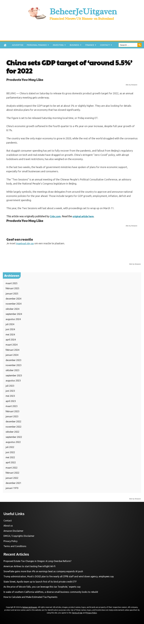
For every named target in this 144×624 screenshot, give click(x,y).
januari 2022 (12, 478)
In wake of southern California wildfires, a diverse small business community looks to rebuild (51, 592)
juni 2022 (10, 452)
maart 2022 (11, 467)
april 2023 (11, 401)
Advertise (17, 45)
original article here (83, 216)
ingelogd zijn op (25, 243)
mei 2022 (10, 457)
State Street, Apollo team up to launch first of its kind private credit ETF (40, 581)
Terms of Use (77, 613)
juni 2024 (10, 329)
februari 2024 (12, 349)
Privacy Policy (10, 541)
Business (74, 45)
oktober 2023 (12, 370)
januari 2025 (12, 293)
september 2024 (14, 314)
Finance (89, 45)
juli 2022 (10, 447)
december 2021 (13, 483)
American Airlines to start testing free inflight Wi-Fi (29, 566)
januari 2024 (12, 355)
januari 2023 (12, 416)
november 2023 (13, 365)
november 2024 (13, 303)
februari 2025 (12, 288)
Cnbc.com (55, 216)
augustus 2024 (13, 319)
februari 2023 (12, 411)
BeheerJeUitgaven (83, 11)
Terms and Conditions (15, 546)
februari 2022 (12, 472)
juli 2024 (10, 324)
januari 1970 (12, 488)
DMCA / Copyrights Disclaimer (19, 536)
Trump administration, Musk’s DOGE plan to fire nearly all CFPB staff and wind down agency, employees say (59, 576)
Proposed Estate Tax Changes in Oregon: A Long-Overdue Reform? (37, 561)
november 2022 (13, 426)
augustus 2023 (13, 380)
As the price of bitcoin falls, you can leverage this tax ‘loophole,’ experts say (42, 586)
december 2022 (13, 421)
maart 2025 (11, 283)
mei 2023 (10, 396)
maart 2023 (11, 406)
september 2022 (14, 437)
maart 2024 (11, 344)
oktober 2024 (12, 308)
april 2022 (11, 462)
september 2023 (14, 375)
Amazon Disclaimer (13, 530)
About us (8, 525)
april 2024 (11, 339)
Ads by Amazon (131, 85)
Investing (58, 45)
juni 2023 (10, 391)
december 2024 (13, 298)
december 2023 (13, 360)
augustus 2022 (13, 442)
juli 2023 (10, 385)
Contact (105, 45)
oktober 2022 (12, 431)
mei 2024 (10, 334)
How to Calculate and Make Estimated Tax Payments (30, 597)
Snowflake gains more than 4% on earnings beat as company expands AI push (43, 571)
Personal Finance (37, 45)
